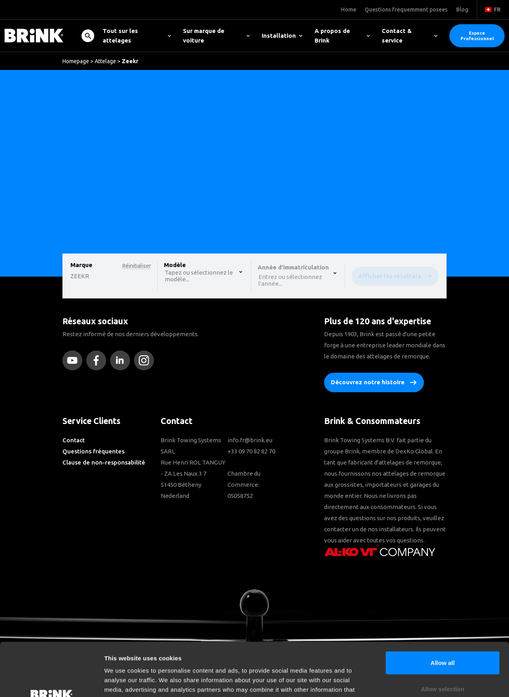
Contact (73, 440)
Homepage (75, 61)
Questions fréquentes (93, 451)
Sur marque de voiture (216, 35)
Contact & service (409, 35)
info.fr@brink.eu (249, 440)
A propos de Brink (342, 35)
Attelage (105, 61)
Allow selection (442, 638)
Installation (282, 35)
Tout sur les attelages (137, 35)
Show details (417, 681)
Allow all (443, 612)
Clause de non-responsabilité (103, 462)
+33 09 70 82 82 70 (251, 451)
